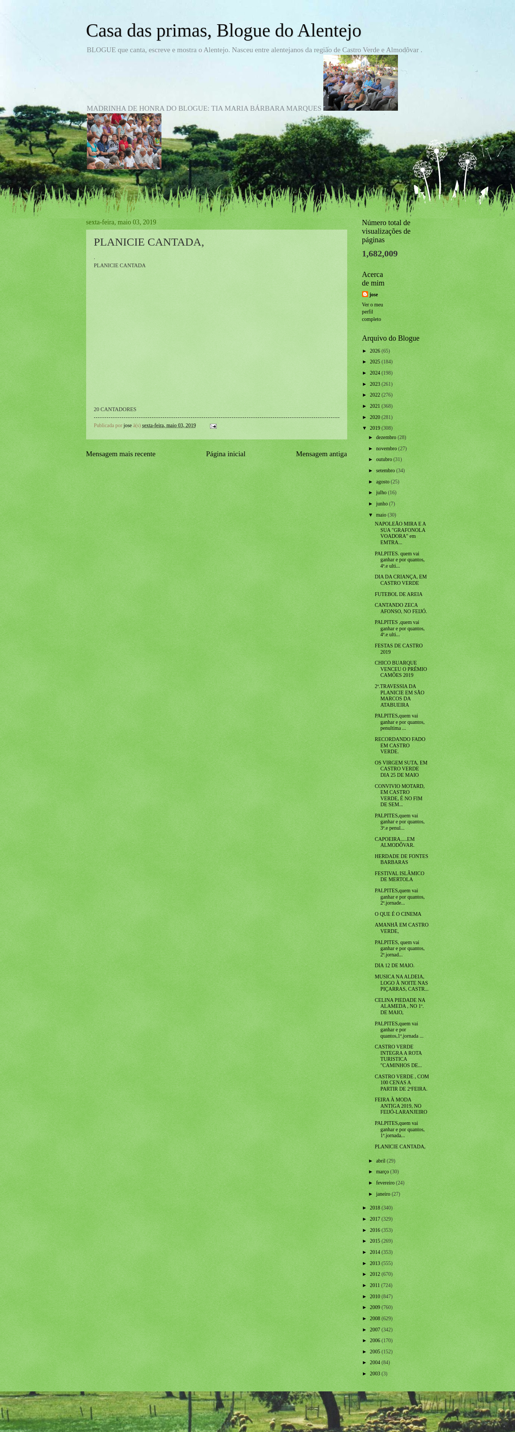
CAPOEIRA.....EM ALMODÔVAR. (395, 842)
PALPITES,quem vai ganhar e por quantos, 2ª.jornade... (400, 897)
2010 (375, 1296)
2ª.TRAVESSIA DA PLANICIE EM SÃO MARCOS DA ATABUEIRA (399, 696)
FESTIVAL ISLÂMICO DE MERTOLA (399, 877)
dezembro (387, 437)
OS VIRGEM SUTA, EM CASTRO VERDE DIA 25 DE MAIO (401, 769)
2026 (375, 351)
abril (381, 1161)
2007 (375, 1329)
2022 (375, 395)
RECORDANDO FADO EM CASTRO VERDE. (400, 745)
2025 (375, 362)
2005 (375, 1351)
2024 (375, 373)
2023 (375, 384)
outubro (384, 459)
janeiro (384, 1194)
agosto (383, 482)
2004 (375, 1362)
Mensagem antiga (321, 454)
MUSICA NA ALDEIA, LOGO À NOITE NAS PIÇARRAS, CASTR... (401, 983)
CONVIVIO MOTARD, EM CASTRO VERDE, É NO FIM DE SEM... (400, 795)
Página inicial (226, 454)
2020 (375, 417)
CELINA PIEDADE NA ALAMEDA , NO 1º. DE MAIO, (400, 1006)
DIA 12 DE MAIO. (395, 965)
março (383, 1171)
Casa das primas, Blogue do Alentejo (224, 30)
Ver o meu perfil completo (372, 312)
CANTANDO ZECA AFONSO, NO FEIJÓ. (401, 608)
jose (374, 294)
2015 (375, 1241)
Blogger (299, 1417)
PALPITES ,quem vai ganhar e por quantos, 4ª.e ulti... (400, 628)
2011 (375, 1285)
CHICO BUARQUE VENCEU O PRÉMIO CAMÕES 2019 (401, 669)
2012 (375, 1274)
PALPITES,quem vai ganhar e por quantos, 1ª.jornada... (400, 1129)
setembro (386, 470)
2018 (375, 1208)
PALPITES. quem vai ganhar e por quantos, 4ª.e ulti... (400, 560)
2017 (375, 1219)
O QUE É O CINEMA (398, 914)
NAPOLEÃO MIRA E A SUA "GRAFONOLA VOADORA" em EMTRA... (400, 533)
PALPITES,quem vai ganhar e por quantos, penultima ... (400, 722)
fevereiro (386, 1183)
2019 (375, 428)
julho (382, 492)
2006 (375, 1340)
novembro (387, 448)
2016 (375, 1230)
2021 (375, 406)
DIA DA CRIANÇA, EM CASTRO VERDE (401, 580)
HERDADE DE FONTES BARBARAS (401, 859)
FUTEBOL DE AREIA (399, 594)
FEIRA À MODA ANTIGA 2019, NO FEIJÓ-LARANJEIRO (401, 1106)
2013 (375, 1263)
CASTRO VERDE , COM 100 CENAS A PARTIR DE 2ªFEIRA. (402, 1083)
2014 (375, 1252)
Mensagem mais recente (121, 454)
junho (382, 504)
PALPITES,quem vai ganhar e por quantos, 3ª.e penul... (400, 822)
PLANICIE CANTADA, (400, 1146)
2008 (375, 1318)
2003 (375, 1373)
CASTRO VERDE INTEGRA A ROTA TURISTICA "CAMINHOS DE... (398, 1056)
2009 (375, 1307)
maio (381, 515)
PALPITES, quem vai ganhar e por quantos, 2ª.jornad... (400, 949)
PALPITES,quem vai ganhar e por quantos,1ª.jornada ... (399, 1030)
